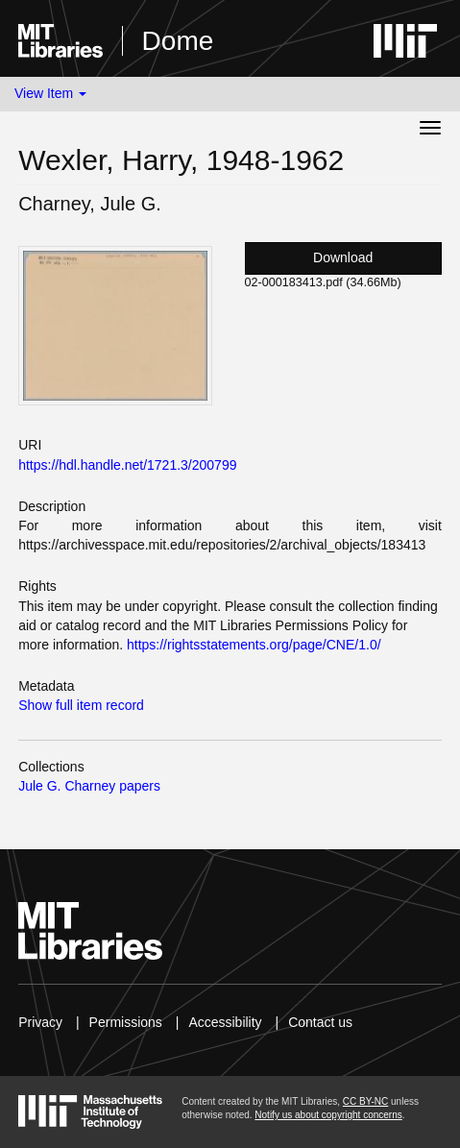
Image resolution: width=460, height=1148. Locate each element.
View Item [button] (50, 93)
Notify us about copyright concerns (327, 1115)
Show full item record (81, 705)
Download (343, 257)
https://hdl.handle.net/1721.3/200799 (127, 465)
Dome (178, 41)
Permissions (125, 1022)
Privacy (40, 1022)
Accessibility (224, 1022)
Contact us (320, 1022)
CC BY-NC (365, 1101)
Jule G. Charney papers (89, 786)
